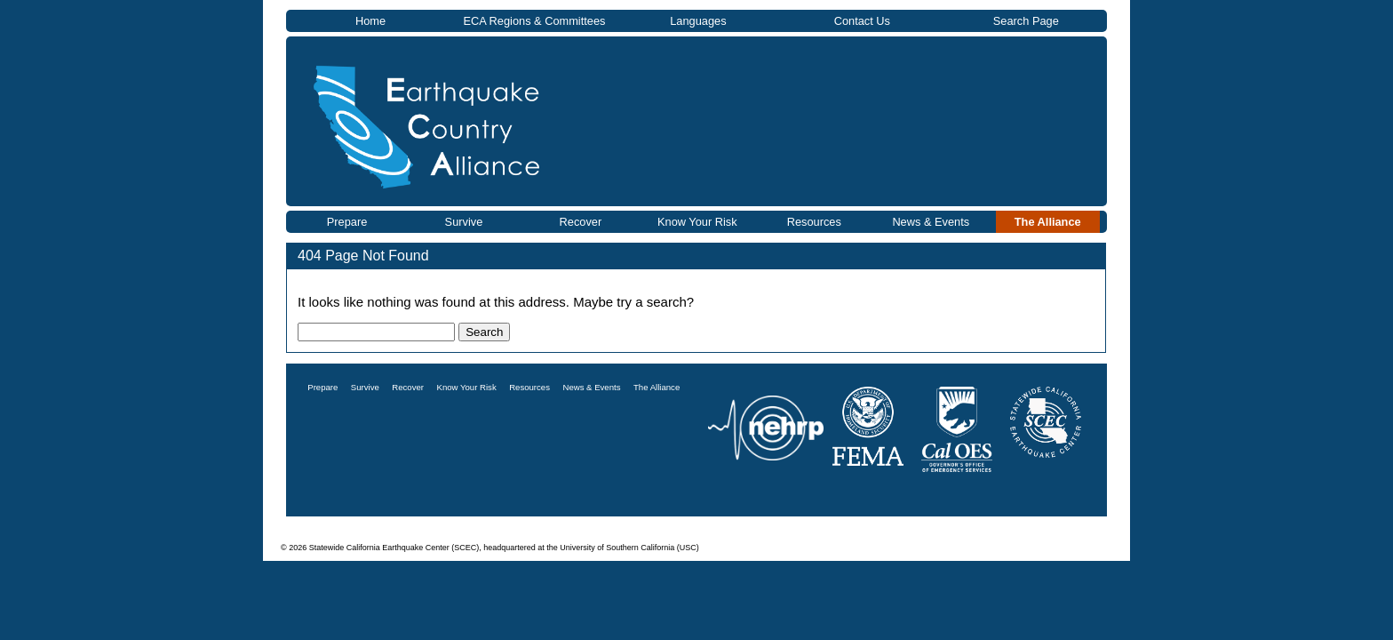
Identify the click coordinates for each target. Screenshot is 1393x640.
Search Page (1026, 21)
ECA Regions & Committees (534, 21)
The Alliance (1048, 221)
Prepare (347, 221)
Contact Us (862, 21)
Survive (464, 221)
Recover (581, 221)
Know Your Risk (697, 221)
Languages (698, 21)
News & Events (930, 221)
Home (370, 21)
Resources (814, 221)
